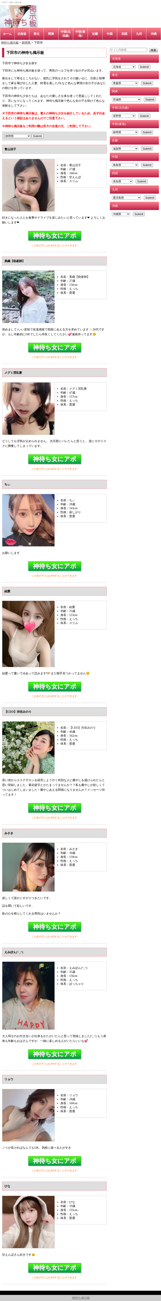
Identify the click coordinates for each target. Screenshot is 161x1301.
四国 (124, 33)
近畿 (95, 33)
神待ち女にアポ (54, 235)
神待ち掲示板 (81, 1298)
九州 (139, 33)
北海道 (21, 33)
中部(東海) (80, 33)
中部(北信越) (66, 33)
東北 (36, 33)
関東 (51, 33)
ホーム (7, 33)
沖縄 (154, 33)
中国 (110, 33)
